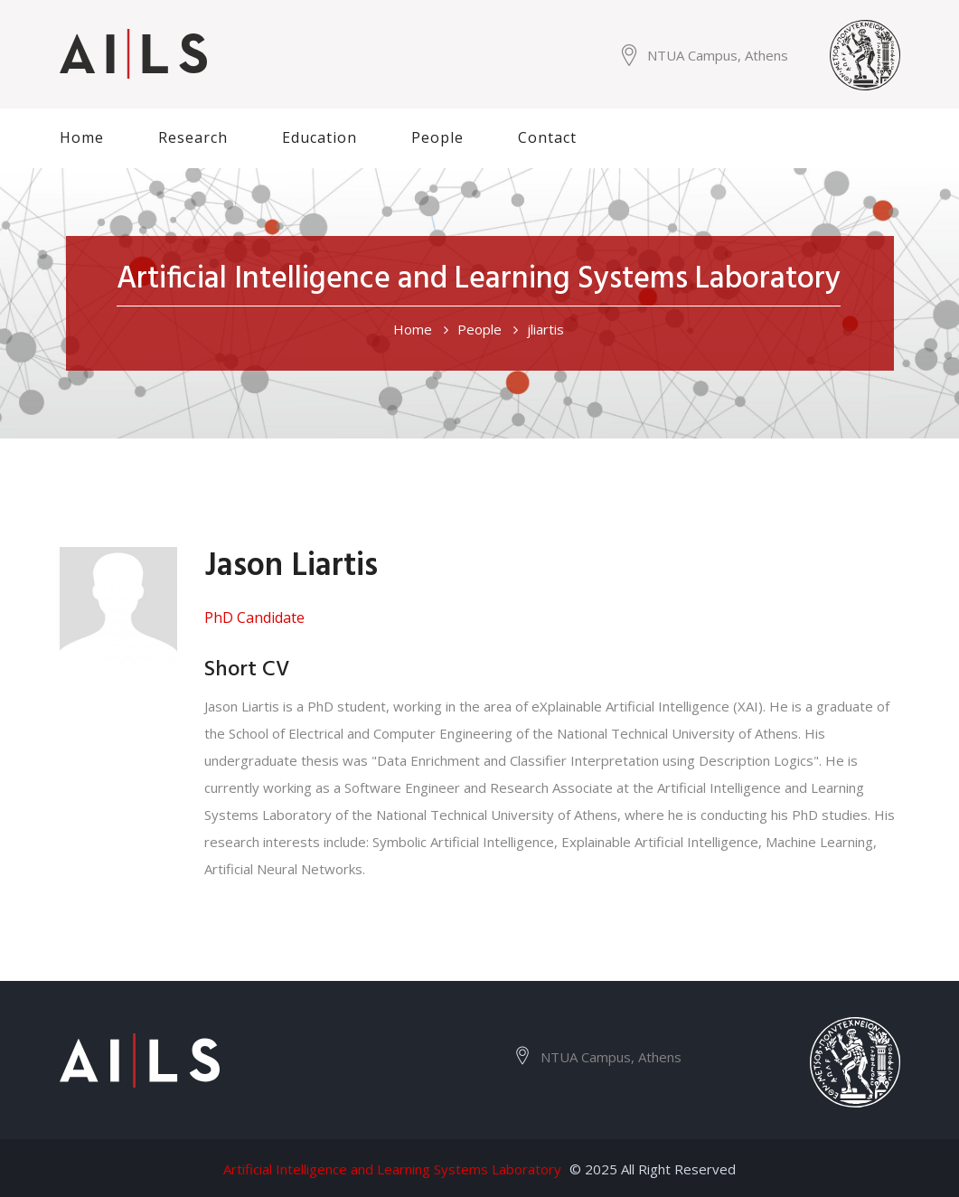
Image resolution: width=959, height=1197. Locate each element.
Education (319, 137)
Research (193, 137)
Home (82, 137)
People (437, 137)
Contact (547, 137)
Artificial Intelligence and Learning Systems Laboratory (392, 1169)
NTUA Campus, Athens (717, 55)
